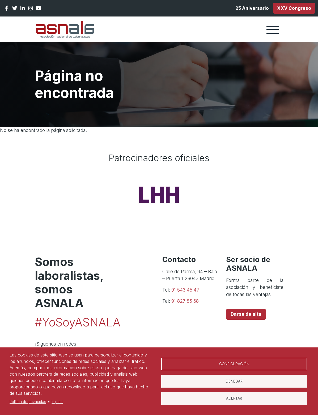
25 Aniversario (251, 8)
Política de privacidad (28, 402)
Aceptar (234, 398)
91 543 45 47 (185, 290)
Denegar (234, 381)
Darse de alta (246, 314)
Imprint (57, 402)
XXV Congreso (294, 8)
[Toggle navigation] (272, 29)
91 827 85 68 (185, 301)
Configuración (234, 364)
